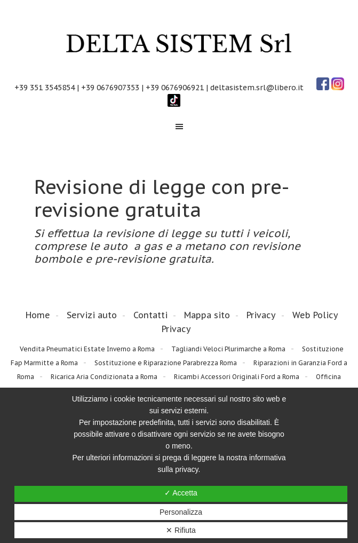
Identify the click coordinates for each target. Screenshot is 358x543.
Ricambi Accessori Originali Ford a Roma (236, 377)
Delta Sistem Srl (179, 44)
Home (38, 315)
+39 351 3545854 (44, 87)
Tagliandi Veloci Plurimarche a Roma (228, 349)
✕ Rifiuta (181, 530)
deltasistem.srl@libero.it (257, 87)
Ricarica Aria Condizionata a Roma (104, 377)
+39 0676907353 (110, 87)
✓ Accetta (180, 493)
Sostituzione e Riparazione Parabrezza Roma (165, 363)
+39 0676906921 (175, 87)
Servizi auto (92, 315)
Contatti (150, 315)
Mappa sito (207, 315)
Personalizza (181, 512)
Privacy (261, 315)
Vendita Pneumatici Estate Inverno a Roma (87, 349)
